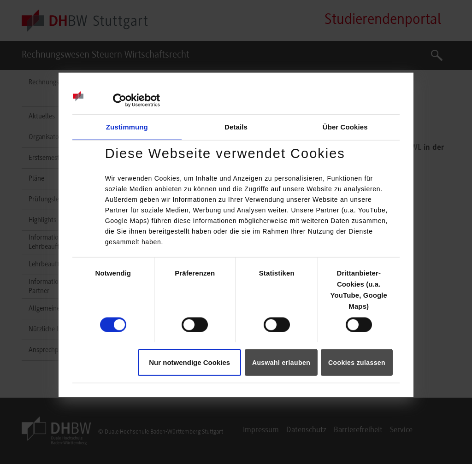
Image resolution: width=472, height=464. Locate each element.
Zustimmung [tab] (127, 126)
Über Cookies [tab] (345, 126)
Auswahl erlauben (281, 362)
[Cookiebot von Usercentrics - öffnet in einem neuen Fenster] (119, 100)
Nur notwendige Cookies (189, 362)
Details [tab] (236, 126)
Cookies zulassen (356, 362)
